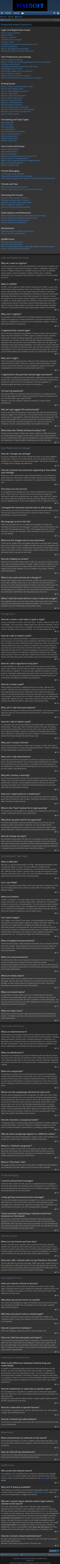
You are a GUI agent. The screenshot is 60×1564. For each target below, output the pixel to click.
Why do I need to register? (10, 33)
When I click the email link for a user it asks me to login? (21, 78)
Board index (14, 1555)
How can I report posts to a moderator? (15, 107)
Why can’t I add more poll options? (13, 96)
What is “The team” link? (10, 165)
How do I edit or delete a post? (12, 89)
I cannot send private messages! (13, 174)
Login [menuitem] (55, 13)
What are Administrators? (10, 149)
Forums (36, 13)
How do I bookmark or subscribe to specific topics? (19, 218)
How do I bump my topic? (10, 114)
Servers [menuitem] (16, 13)
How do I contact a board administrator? (15, 249)
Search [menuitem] (58, 20)
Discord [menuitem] (30, 13)
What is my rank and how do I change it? (16, 76)
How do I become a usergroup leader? (15, 158)
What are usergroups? (9, 154)
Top (57, 280)
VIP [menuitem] (23, 13)
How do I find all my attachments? (13, 233)
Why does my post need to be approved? (16, 111)
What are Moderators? (9, 152)
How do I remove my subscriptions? (14, 222)
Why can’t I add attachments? (12, 102)
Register (19, 16)
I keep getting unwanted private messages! (16, 176)
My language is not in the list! (11, 69)
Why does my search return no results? (15, 200)
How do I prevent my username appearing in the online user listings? (26, 62)
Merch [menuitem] (49, 13)
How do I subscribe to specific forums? (15, 220)
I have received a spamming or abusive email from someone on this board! (28, 178)
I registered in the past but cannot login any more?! (19, 44)
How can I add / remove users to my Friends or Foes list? (21, 189)
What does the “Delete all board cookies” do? (17, 51)
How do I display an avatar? (11, 73)
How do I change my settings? (12, 60)
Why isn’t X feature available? (12, 244)
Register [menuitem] (58, 13)
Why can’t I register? (8, 37)
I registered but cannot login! (11, 40)
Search (4, 16)
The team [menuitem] (25, 1555)
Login (12, 16)
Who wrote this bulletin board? (12, 242)
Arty (32, 1560)
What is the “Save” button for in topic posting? (17, 109)
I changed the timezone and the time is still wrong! (19, 66)
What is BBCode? (7, 122)
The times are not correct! (10, 64)
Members (40, 13)
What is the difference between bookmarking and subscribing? (23, 216)
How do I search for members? (12, 205)
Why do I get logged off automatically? (15, 49)
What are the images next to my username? (17, 71)
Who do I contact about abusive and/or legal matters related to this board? (27, 246)
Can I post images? (8, 129)
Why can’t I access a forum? (11, 100)
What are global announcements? (13, 131)
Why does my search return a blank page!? (16, 202)
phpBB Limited (6, 1476)
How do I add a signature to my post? (14, 91)
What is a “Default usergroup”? (12, 163)
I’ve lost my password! (9, 46)
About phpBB (46, 1478)
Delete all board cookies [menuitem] (39, 1555)
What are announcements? (11, 134)
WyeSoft (8, 13)
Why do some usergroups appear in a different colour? (20, 161)
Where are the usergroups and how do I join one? (19, 156)
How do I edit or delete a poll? (12, 98)
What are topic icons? (9, 141)
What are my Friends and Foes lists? (14, 187)
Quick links (2, 13)
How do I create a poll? (9, 93)
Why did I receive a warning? (11, 105)
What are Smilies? (7, 127)
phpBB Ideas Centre (40, 1492)
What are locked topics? (10, 138)
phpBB (3, 534)
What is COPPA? (7, 35)
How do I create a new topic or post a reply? (17, 86)
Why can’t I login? (7, 42)
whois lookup (45, 1511)
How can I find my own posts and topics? (16, 207)
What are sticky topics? (9, 136)
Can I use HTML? (7, 125)
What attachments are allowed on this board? (17, 231)
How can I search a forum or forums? (14, 198)
